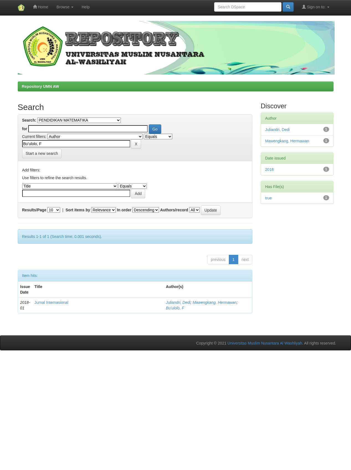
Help (86, 7)
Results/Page (34, 210)
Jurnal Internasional (51, 302)
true (268, 198)
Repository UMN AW (40, 86)
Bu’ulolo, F (175, 308)
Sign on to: (315, 6)
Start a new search (42, 153)
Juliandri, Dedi (178, 302)
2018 (269, 169)
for (24, 129)
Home (40, 6)
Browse (65, 7)
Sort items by (78, 210)
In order (124, 210)
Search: (29, 120)
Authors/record (174, 210)
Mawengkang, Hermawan (215, 302)
